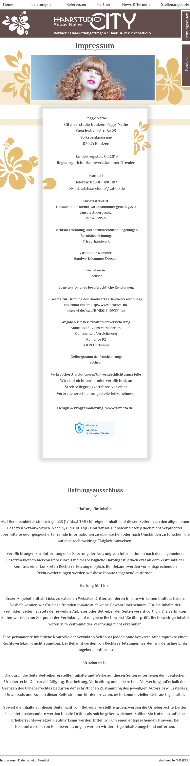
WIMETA (182, 760)
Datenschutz (27, 760)
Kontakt (43, 760)
